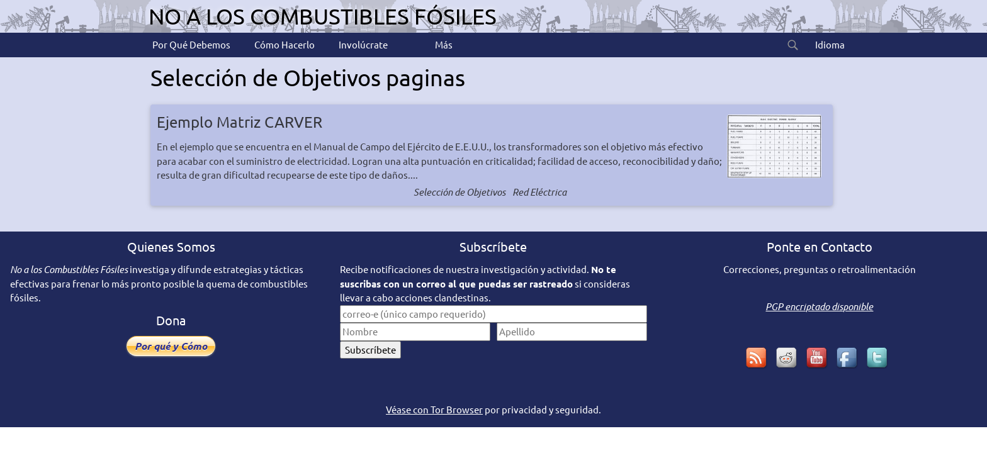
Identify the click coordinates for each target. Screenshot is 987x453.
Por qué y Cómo (171, 345)
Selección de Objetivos (459, 192)
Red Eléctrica (539, 192)
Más (443, 44)
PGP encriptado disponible (819, 306)
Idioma (829, 44)
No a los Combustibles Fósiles (323, 16)
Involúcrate (362, 44)
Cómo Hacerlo (283, 44)
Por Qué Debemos (190, 44)
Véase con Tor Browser (434, 409)
